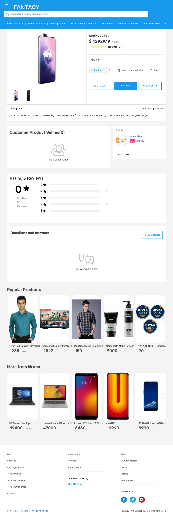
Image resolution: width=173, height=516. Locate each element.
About (124, 454)
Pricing (124, 473)
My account (74, 454)
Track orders (74, 467)
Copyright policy (15, 467)
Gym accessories (151, 23)
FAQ (9, 454)
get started (75, 484)
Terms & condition (17, 487)
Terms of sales (15, 473)
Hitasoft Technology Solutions (34, 511)
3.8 (132, 141)
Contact (11, 460)
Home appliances (58, 23)
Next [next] (164, 320)
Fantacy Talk (127, 480)
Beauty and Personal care (84, 23)
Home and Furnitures (128, 23)
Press (124, 467)
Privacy (11, 493)
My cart (72, 460)
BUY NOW (125, 85)
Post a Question (152, 235)
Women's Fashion (36, 23)
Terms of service (16, 480)
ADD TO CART (100, 85)
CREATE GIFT (150, 85)
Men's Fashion (16, 23)
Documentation (129, 460)
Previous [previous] (10, 320)
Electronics (107, 23)
